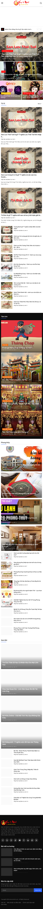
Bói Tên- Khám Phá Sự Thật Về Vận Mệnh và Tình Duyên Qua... (26, 751)
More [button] (39, 103)
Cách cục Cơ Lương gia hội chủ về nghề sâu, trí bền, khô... (28, 237)
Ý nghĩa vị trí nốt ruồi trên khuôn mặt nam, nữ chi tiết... (27, 859)
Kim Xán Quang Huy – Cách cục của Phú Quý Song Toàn (27, 265)
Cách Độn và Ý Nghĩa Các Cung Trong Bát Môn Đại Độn (27, 798)
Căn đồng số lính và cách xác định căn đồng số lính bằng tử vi (21, 75)
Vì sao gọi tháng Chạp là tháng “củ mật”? (17, 348)
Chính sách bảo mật (28, 902)
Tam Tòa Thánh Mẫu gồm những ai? (15, 432)
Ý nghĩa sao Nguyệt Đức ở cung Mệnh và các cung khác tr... (32, 96)
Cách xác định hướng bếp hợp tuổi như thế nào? (26, 554)
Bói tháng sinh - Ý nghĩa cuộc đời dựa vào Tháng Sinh (20, 743)
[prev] (38, 29)
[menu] (2, 3)
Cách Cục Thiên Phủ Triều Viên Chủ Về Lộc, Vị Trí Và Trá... (27, 302)
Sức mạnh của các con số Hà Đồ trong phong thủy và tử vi (27, 619)
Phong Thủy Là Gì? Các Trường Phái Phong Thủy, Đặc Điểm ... (26, 629)
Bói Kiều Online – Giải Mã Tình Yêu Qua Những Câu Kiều (21, 717)
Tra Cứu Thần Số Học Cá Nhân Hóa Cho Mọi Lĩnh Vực (20, 664)
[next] (40, 29)
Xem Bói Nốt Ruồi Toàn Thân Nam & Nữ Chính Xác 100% (27, 761)
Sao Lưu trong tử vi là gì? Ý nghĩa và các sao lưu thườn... (19, 176)
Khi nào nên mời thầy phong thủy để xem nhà (19, 493)
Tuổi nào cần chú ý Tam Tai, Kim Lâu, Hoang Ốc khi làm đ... (21, 466)
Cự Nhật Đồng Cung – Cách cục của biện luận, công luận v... (27, 274)
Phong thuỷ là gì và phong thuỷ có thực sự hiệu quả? (28, 572)
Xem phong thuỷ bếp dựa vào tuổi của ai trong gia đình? (27, 563)
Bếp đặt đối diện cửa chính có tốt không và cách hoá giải (20, 545)
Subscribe (38, 890)
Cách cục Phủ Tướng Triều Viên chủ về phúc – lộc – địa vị (27, 246)
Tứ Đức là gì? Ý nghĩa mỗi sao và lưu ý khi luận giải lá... (21, 215)
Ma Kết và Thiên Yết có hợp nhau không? (10, 96)
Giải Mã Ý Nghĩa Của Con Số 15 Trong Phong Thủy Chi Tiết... (27, 600)
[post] (21, 46)
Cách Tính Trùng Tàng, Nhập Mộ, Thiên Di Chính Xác (26, 770)
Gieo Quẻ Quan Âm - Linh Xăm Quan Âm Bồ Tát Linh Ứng (19, 690)
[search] (41, 3)
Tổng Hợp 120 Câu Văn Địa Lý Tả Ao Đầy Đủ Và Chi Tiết (27, 582)
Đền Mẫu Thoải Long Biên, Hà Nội (14, 380)
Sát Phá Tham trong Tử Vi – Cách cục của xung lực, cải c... (27, 255)
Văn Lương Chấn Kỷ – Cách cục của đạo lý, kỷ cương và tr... (27, 283)
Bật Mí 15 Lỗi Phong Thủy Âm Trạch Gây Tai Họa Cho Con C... (28, 610)
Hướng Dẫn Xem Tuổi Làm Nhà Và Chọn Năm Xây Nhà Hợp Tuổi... (27, 789)
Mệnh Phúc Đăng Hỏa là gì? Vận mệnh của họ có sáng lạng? (19, 29)
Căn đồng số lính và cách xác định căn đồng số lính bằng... (28, 850)
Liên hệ (3, 902)
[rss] (36, 840)
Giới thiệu (4, 904)
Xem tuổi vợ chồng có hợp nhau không (25, 779)
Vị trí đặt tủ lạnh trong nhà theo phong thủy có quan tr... (19, 519)
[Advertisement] (21, 13)
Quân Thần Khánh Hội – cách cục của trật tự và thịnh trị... (27, 293)
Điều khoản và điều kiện (14, 902)
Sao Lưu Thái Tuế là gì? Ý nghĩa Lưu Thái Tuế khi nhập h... (21, 136)
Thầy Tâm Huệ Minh (6, 58)
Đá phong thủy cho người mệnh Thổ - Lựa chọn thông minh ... (28, 591)
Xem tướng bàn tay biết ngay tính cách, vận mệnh (27, 869)
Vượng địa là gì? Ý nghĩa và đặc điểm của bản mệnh (27, 227)
